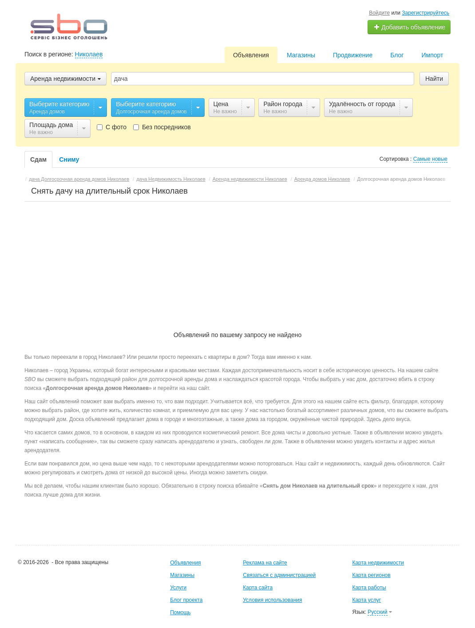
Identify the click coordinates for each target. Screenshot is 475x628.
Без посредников (162, 127)
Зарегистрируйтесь (425, 13)
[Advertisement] (238, 261)
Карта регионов (371, 575)
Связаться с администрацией (279, 575)
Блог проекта (186, 600)
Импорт (432, 55)
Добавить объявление (409, 27)
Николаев (89, 54)
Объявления (251, 55)
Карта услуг (366, 600)
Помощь (180, 612)
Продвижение (352, 55)
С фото (112, 127)
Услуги (178, 587)
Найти (434, 78)
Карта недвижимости (378, 563)
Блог (397, 55)
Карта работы (369, 587)
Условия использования (272, 600)
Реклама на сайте (265, 563)
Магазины (301, 55)
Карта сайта (258, 587)
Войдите (379, 13)
